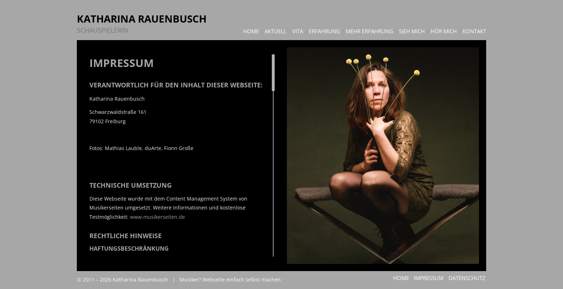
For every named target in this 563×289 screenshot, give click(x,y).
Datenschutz (467, 278)
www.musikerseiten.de (157, 216)
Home (400, 278)
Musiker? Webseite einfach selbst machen (230, 279)
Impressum (428, 278)
